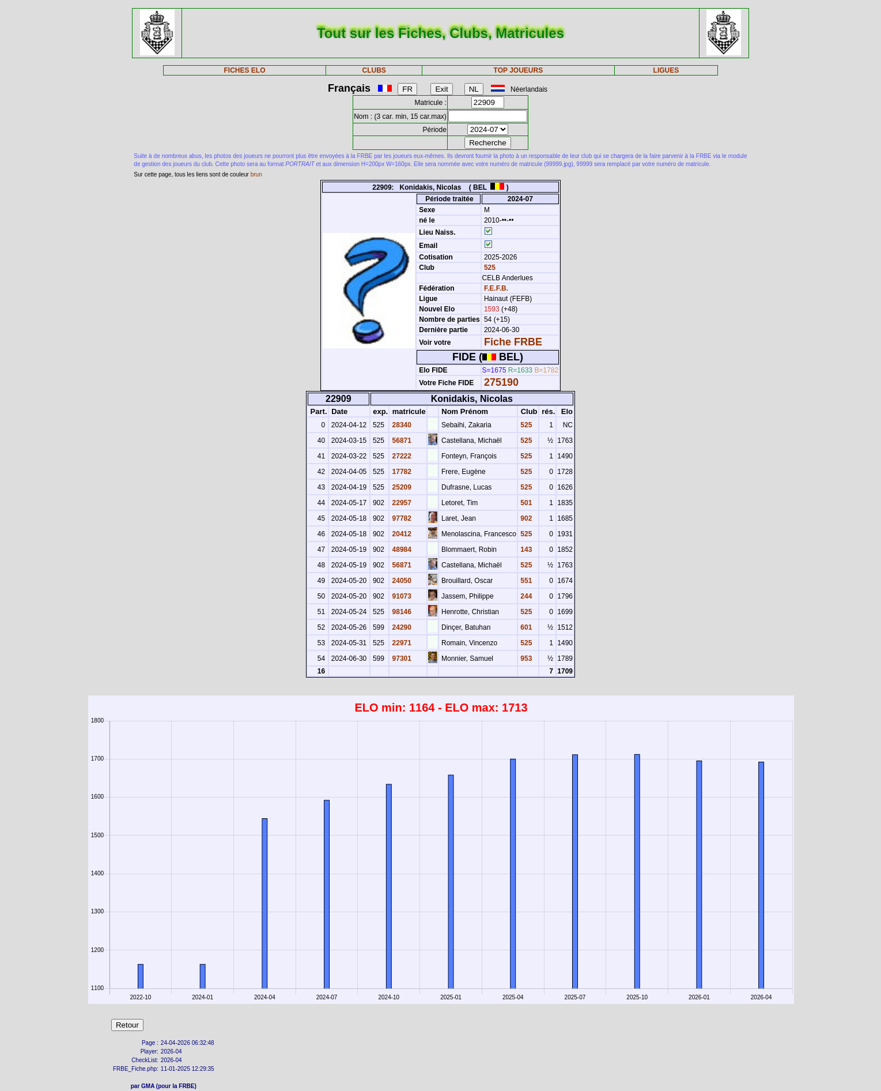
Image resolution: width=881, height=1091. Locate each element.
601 (525, 627)
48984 (400, 550)
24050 (400, 581)
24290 (400, 627)
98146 (400, 612)
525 (489, 268)
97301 (400, 658)
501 (525, 503)
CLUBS (374, 70)
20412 (400, 534)
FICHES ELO (245, 70)
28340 (400, 425)
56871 (400, 441)
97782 (400, 518)
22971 (400, 643)
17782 (400, 472)
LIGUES (666, 70)
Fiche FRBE (513, 342)
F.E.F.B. (496, 288)
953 (525, 658)
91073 (400, 596)
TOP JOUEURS (518, 70)
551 (525, 581)
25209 (400, 487)
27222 (400, 456)
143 (525, 550)
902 (525, 518)
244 (525, 596)
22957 (400, 503)
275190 (501, 382)
